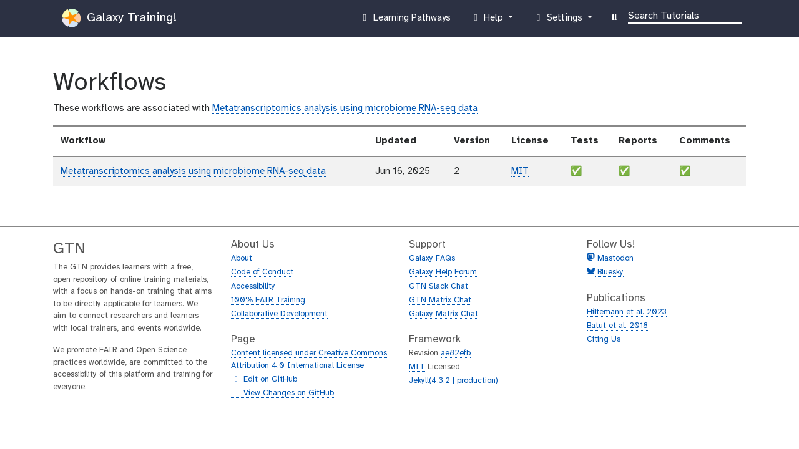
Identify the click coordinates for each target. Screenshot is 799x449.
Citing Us (603, 340)
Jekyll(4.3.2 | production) (453, 381)
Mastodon (615, 258)
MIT (520, 171)
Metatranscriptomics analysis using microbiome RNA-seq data (345, 108)
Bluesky (609, 272)
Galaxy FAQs (432, 258)
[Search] (685, 15)
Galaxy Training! (119, 18)
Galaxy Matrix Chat (443, 314)
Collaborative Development (279, 314)
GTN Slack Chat (438, 286)
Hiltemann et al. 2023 (627, 312)
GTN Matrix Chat (440, 300)
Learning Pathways (405, 21)
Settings (558, 21)
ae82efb (456, 353)
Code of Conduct (262, 272)
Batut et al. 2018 (617, 326)
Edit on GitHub (264, 379)
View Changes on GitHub (282, 393)
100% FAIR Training (268, 300)
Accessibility (253, 286)
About (241, 258)
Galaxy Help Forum (443, 272)
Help (488, 21)
